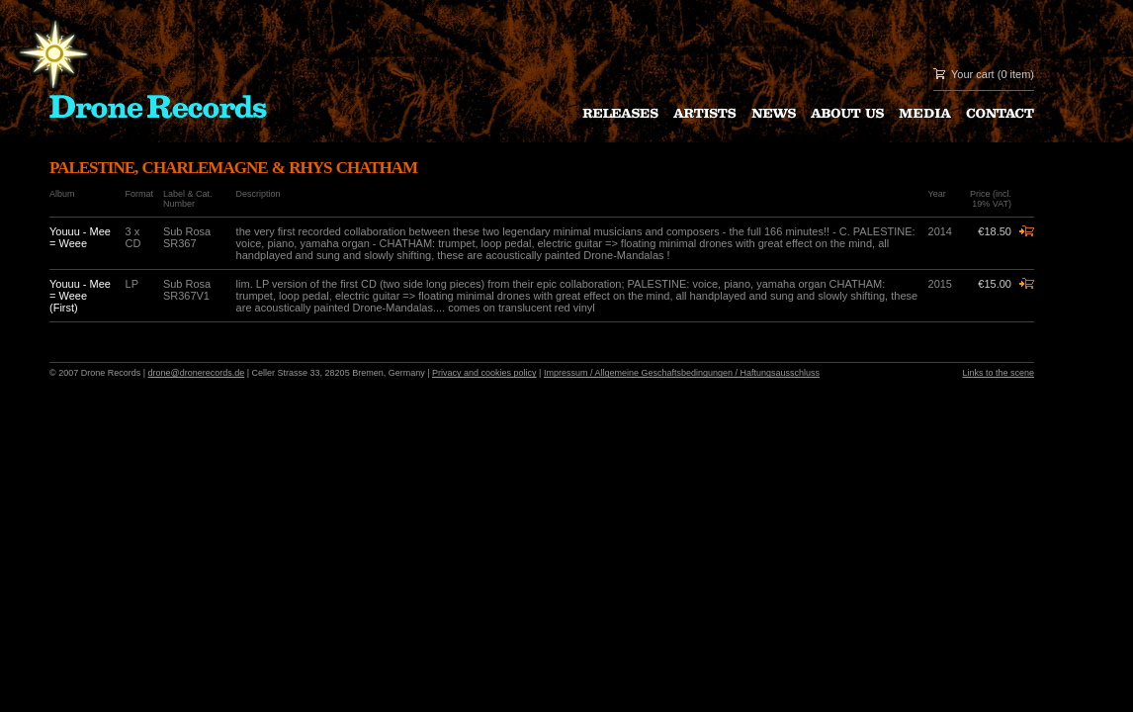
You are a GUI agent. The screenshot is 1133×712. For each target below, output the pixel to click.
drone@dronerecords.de (196, 373)
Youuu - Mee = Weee (80, 237)
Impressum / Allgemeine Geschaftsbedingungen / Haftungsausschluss (682, 373)
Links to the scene (998, 373)
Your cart (973, 74)
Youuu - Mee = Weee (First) (80, 295)
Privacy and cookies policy (484, 373)
